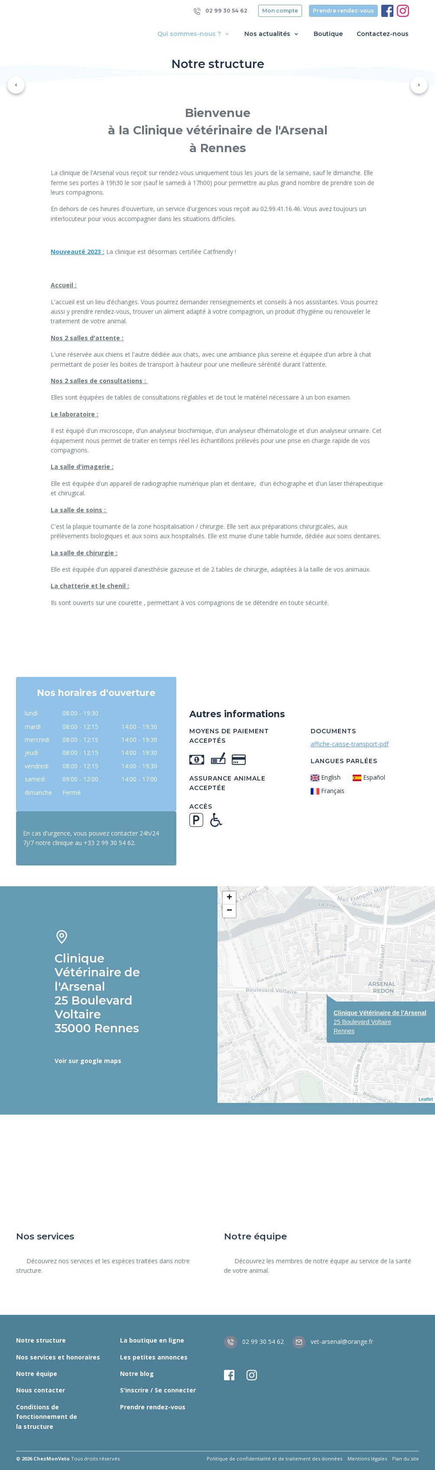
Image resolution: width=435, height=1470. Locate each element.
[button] (16, 85)
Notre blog (137, 1373)
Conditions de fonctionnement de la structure (46, 1417)
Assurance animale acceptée (227, 783)
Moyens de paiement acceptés (229, 736)
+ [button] (229, 897)
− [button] (229, 910)
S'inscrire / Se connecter (158, 1390)
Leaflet (426, 1099)
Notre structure (41, 1340)
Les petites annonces (154, 1357)
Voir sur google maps (88, 1061)
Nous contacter (40, 1390)
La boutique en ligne (152, 1340)
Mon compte (280, 10)
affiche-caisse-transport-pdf (350, 744)
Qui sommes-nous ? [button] (193, 34)
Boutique (328, 34)
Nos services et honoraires (58, 1357)
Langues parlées (344, 761)
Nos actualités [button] (272, 34)
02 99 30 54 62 (220, 11)
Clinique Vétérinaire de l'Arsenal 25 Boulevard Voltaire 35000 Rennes (97, 993)
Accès (200, 806)
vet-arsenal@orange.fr (332, 1341)
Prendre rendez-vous (343, 10)
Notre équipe (36, 1373)
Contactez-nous (383, 34)
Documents (333, 731)
